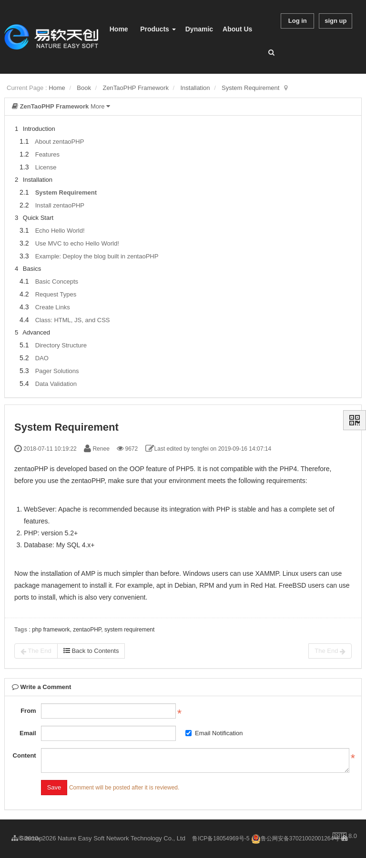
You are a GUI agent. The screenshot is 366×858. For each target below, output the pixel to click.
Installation (195, 87)
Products (158, 29)
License (46, 167)
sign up (335, 20)
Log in (297, 20)
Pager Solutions (57, 371)
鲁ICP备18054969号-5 (220, 838)
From (28, 710)
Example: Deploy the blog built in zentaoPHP (97, 256)
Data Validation (56, 383)
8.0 (345, 836)
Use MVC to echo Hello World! (77, 243)
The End (35, 651)
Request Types (55, 294)
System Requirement (250, 87)
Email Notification (214, 733)
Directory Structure (61, 345)
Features (47, 154)
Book (84, 87)
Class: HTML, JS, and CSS (72, 320)
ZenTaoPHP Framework (135, 87)
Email (28, 733)
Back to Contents (91, 650)
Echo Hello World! (60, 230)
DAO (42, 358)
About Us (237, 29)
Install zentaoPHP (59, 205)
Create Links (52, 307)
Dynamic (199, 29)
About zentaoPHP (59, 141)
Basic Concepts (56, 281)
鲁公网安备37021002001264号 (295, 838)
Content (24, 755)
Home (119, 29)
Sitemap (26, 838)
